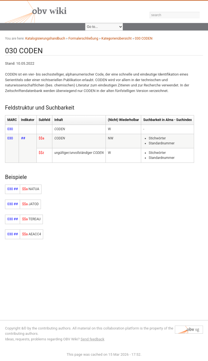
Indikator (28, 120)
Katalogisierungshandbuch (45, 38)
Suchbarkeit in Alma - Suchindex (167, 120)
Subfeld (44, 120)
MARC (12, 120)
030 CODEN (143, 38)
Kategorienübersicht (116, 38)
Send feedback (92, 339)
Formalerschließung (83, 38)
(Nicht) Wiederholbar (123, 120)
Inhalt (58, 120)
